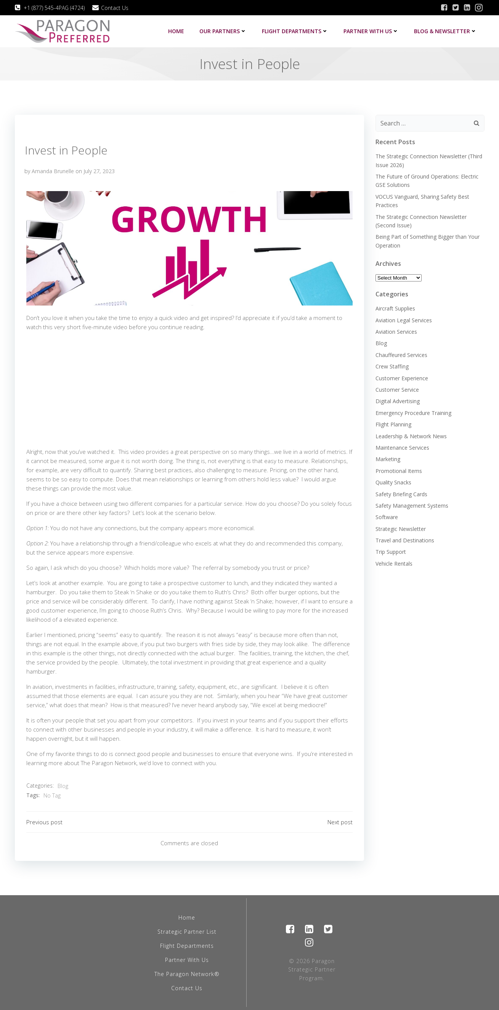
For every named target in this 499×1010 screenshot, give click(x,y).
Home (176, 31)
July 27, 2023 (99, 171)
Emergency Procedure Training (413, 413)
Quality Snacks (393, 482)
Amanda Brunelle (53, 171)
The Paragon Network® (187, 974)
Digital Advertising (397, 401)
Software (386, 517)
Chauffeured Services (401, 355)
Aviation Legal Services (403, 320)
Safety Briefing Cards (401, 494)
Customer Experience (401, 378)
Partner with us (371, 31)
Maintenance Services (402, 447)
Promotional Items (398, 470)
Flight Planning (393, 424)
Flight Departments (295, 31)
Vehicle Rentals (393, 563)
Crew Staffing (392, 366)
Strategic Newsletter (400, 528)
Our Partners (223, 31)
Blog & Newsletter (445, 31)
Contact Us (186, 988)
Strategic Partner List (187, 931)
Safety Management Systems (411, 505)
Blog (63, 786)
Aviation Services (396, 331)
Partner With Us (187, 959)
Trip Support (390, 551)
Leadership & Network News (411, 436)
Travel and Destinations (404, 540)
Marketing (387, 459)
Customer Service (397, 389)
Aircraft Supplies (395, 308)
